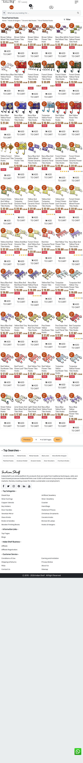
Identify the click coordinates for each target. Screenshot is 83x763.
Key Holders (6, 506)
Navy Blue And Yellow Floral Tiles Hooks (75, 244)
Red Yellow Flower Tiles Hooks (46, 368)
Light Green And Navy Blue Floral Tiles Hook (34, 409)
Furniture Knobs (63, 461)
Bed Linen (45, 456)
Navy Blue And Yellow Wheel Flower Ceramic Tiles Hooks (34, 159)
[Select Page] (37, 439)
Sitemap (45, 569)
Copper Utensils (8, 503)
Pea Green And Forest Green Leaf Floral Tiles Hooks (61, 329)
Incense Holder (22, 461)
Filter (67, 20)
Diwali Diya (6, 495)
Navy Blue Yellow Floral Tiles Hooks (6, 117)
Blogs (4, 537)
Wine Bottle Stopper (59, 456)
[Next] (57, 439)
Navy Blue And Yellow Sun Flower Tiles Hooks (6, 286)
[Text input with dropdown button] (43, 12)
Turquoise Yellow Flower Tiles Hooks (74, 368)
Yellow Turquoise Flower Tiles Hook (19, 159)
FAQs (3, 566)
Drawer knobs (36, 461)
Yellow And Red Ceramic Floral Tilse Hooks (7, 244)
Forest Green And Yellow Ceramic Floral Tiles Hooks (6, 202)
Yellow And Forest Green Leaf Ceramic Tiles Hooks (60, 202)
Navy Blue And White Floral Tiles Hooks (6, 328)
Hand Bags (46, 506)
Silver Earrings (7, 499)
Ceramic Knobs (8, 456)
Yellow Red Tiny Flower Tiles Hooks (48, 285)
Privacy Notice (47, 562)
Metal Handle (34, 456)
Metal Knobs (21, 456)
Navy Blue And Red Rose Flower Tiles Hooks (21, 285)
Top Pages (6, 533)
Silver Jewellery (48, 499)
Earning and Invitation (50, 558)
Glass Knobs (6, 517)
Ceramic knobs (47, 517)
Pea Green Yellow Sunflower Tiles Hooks (48, 329)
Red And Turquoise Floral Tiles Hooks (48, 244)
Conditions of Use (8, 558)
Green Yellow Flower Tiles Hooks (6, 409)
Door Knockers (49, 461)
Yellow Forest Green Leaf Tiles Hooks (7, 158)
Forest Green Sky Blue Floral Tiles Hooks (61, 77)
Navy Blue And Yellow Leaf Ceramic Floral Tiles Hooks (47, 159)
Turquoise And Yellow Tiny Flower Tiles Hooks (75, 286)
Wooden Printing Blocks (11, 525)
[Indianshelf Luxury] (23, 2)
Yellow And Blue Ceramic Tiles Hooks (20, 244)
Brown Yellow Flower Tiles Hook (19, 39)
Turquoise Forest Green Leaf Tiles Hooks (62, 285)
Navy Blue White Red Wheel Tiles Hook (62, 39)
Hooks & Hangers (48, 525)
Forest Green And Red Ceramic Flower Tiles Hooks (75, 159)
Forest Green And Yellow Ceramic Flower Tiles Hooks (61, 159)
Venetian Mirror (7, 514)
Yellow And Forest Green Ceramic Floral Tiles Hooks (34, 202)
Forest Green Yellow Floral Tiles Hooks (33, 77)
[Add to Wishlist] (11, 28)
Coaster (45, 503)
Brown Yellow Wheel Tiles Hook (7, 38)
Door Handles (7, 510)
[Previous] (27, 439)
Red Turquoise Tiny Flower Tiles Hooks (75, 328)
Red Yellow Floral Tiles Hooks (18, 77)
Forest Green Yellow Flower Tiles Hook (74, 39)
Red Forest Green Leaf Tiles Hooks (21, 368)
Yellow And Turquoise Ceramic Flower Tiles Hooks (48, 202)
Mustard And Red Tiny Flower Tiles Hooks (34, 328)
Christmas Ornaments (50, 514)
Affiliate (4, 546)
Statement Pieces (49, 510)
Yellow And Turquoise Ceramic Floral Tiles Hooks (20, 202)
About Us (45, 566)
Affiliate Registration (9, 550)
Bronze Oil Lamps (48, 521)
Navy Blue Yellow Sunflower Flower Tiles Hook (74, 411)
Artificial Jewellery (49, 495)
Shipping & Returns (9, 562)
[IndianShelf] (9, 2)
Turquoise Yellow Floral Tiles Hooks (47, 117)
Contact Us (6, 569)
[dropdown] (4, 12)
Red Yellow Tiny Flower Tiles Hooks (61, 244)
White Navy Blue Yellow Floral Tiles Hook (7, 77)
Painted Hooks (8, 461)
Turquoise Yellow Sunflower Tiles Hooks (61, 369)
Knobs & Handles (8, 521)
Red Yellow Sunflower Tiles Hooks (7, 368)
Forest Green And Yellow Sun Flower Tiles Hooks (34, 245)
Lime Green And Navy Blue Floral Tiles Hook (20, 409)
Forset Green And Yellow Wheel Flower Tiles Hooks (74, 202)
